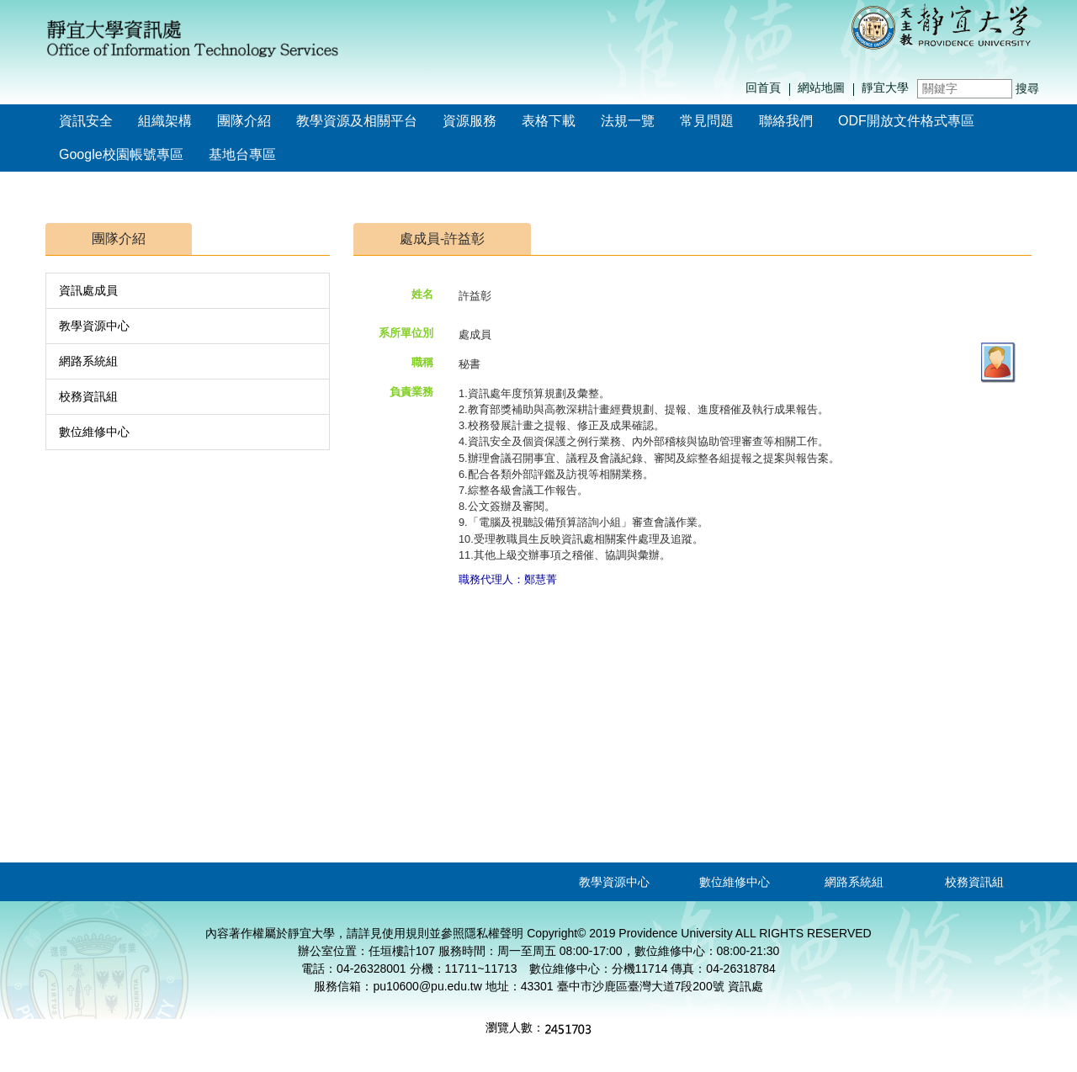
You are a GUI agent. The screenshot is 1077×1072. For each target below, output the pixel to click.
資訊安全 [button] (86, 121)
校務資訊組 (88, 396)
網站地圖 (821, 87)
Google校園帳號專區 (121, 154)
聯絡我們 (786, 121)
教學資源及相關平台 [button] (356, 121)
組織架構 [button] (165, 121)
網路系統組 (88, 361)
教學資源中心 (94, 325)
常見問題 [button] (707, 121)
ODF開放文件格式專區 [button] (906, 121)
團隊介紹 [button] (244, 121)
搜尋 (1027, 88)
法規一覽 (628, 121)
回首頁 (763, 87)
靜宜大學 (885, 87)
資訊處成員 (88, 290)
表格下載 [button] (549, 121)
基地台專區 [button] (242, 154)
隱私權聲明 (493, 933)
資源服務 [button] (469, 121)
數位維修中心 (94, 431)
